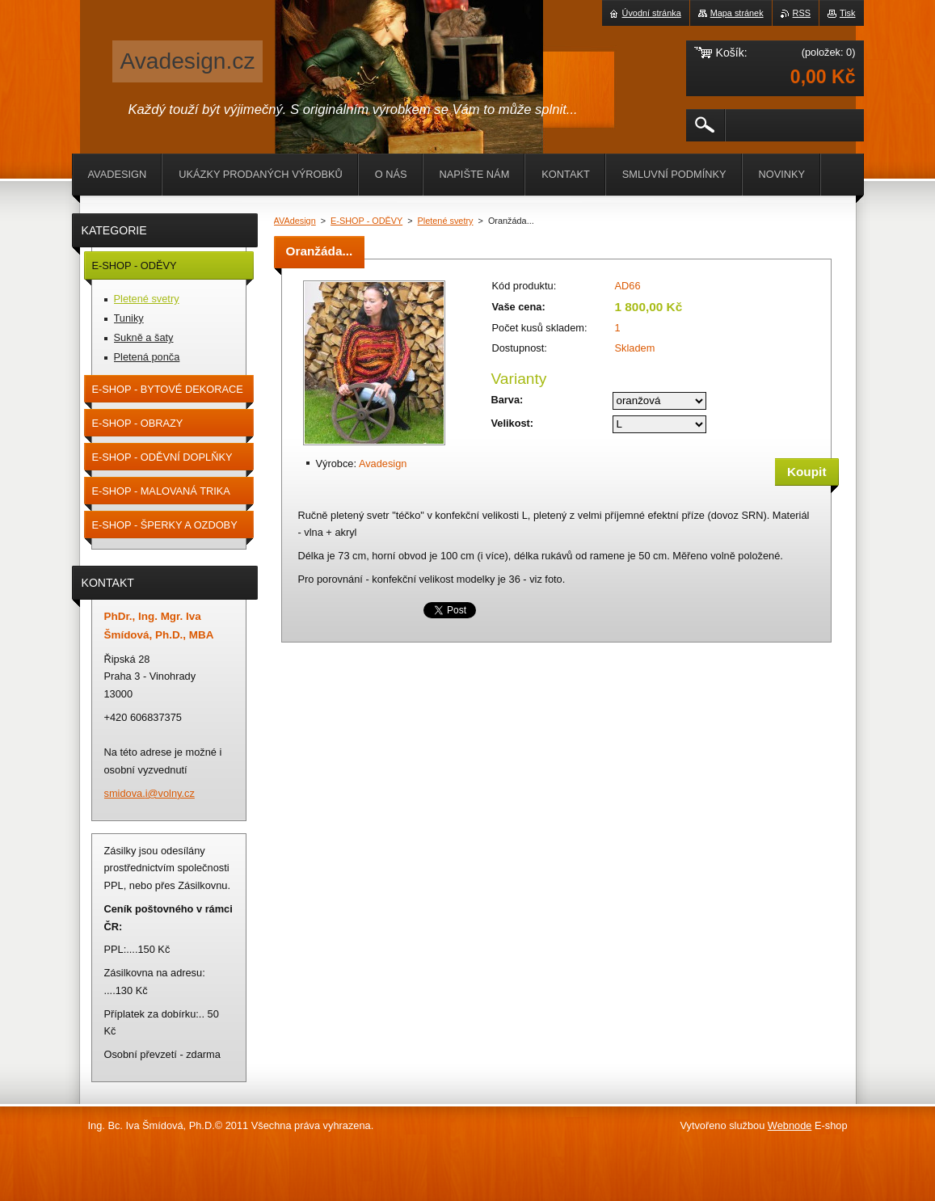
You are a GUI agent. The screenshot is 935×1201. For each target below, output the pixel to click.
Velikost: (512, 423)
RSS (802, 13)
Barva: (507, 400)
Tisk (848, 13)
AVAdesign (295, 220)
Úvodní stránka (651, 13)
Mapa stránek (737, 13)
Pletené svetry (446, 220)
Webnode (790, 1125)
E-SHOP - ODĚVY (366, 220)
